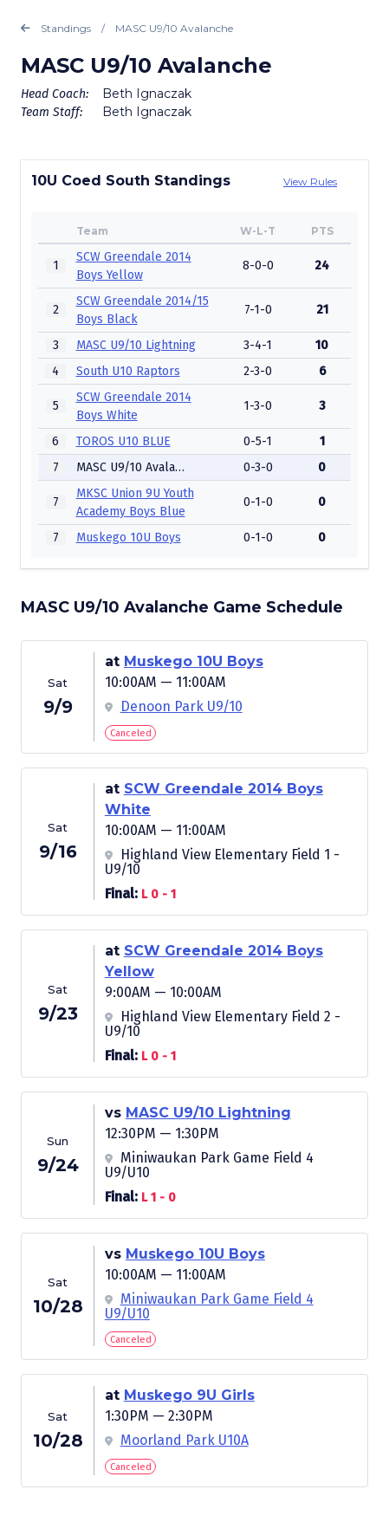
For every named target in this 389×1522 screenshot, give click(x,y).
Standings (56, 28)
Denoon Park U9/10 (181, 706)
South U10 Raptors (128, 371)
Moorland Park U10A (184, 1440)
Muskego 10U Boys (128, 537)
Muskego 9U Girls (189, 1395)
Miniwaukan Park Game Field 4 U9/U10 (209, 1306)
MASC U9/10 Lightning (136, 345)
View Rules (310, 181)
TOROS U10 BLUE (123, 441)
